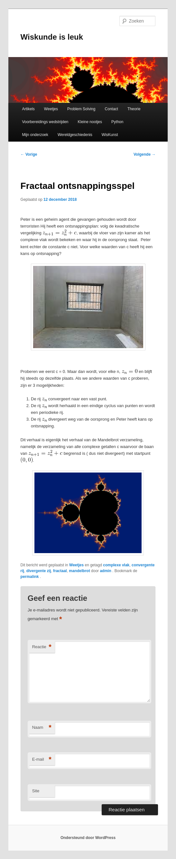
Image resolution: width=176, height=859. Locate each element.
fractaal (60, 571)
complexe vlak (116, 565)
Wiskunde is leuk (52, 37)
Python (117, 122)
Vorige (29, 154)
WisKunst (110, 134)
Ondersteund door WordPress (88, 837)
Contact (111, 109)
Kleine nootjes (90, 122)
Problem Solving (81, 109)
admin (106, 571)
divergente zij (38, 571)
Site (35, 790)
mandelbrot (79, 571)
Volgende (144, 154)
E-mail (41, 759)
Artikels (28, 109)
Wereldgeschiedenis (75, 134)
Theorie (134, 109)
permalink (30, 576)
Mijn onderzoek (35, 134)
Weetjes (51, 109)
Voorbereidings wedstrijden (45, 122)
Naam (41, 727)
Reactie (41, 647)
